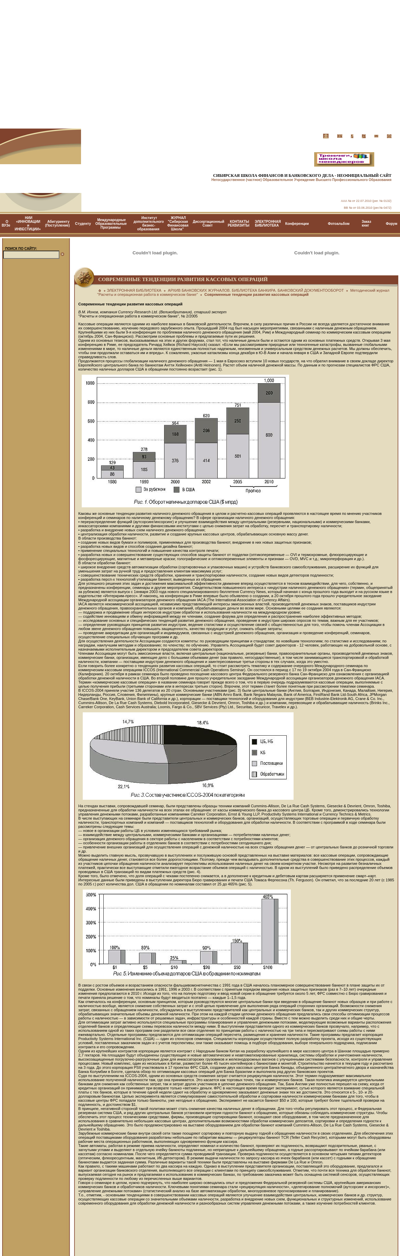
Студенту (83, 224)
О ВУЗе (6, 223)
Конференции (297, 224)
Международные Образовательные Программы (111, 223)
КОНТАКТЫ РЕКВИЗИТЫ (238, 223)
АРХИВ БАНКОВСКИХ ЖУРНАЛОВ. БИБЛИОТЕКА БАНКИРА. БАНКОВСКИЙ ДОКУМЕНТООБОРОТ (256, 290)
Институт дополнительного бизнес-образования (149, 223)
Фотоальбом (339, 224)
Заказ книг (366, 223)
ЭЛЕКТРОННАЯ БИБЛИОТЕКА (268, 223)
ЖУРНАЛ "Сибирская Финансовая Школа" (177, 223)
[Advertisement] (200, 64)
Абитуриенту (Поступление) (57, 223)
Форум (391, 224)
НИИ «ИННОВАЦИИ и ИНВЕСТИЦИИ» (28, 223)
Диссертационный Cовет (209, 223)
